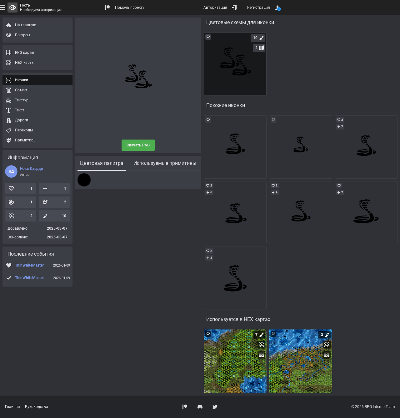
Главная (12, 407)
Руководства (36, 407)
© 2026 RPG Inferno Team (373, 407)
